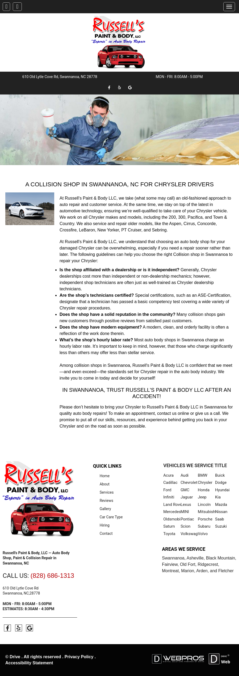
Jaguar (187, 497)
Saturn (169, 526)
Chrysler (205, 482)
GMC (185, 490)
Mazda (221, 504)
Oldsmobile (172, 519)
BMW (202, 475)
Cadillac (170, 482)
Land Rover (172, 504)
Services (107, 492)
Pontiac (187, 519)
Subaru (204, 526)
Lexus (186, 504)
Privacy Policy (79, 657)
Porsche (205, 519)
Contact (106, 533)
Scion (185, 526)
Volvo (203, 533)
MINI (185, 511)
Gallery (105, 509)
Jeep (202, 497)
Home (105, 476)
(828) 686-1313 (52, 575)
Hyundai (222, 490)
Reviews (106, 500)
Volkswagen (189, 533)
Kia (218, 497)
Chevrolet (189, 482)
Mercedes (172, 511)
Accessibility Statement (29, 663)
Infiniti (168, 497)
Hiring (105, 525)
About (105, 484)
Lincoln (204, 504)
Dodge (221, 482)
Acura (168, 475)
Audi (184, 475)
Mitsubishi (206, 511)
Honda (203, 490)
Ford (167, 490)
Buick (220, 475)
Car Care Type (111, 517)
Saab (219, 519)
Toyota (169, 533)
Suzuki (221, 526)
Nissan (221, 511)
